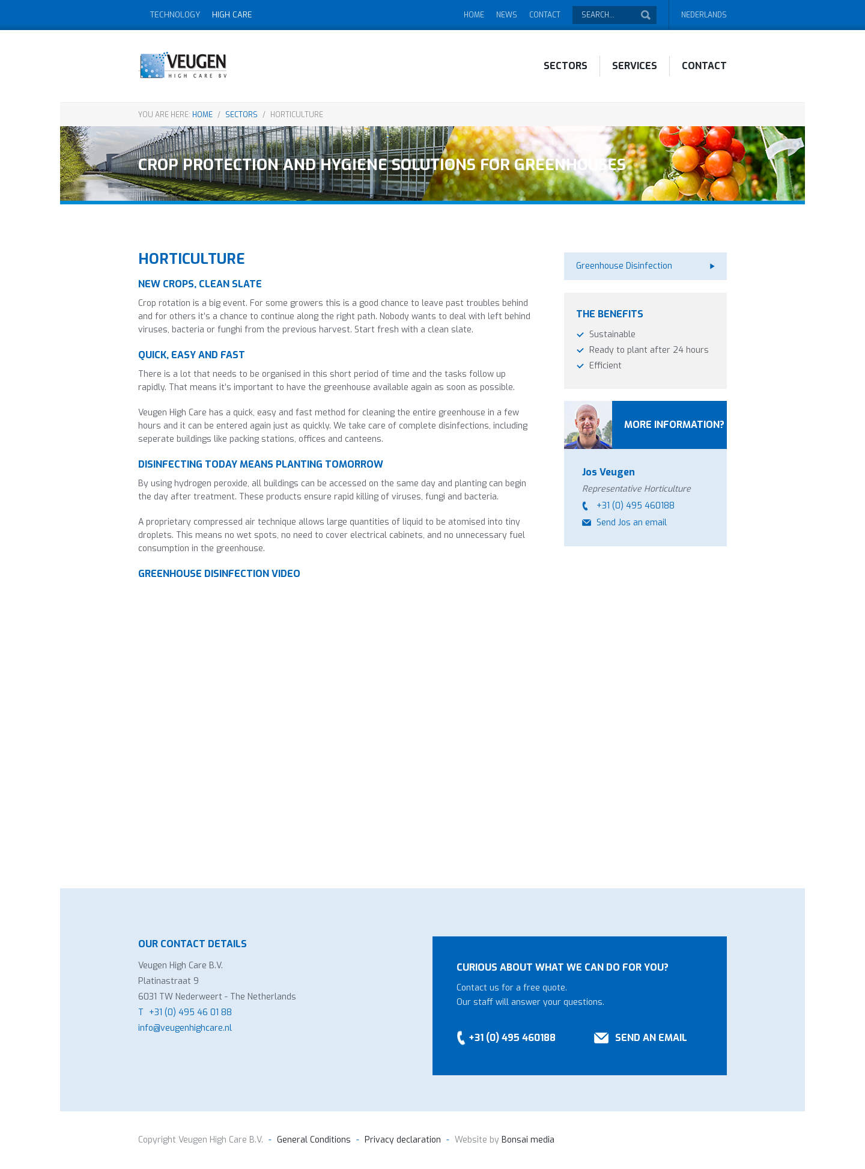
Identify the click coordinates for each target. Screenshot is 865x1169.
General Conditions (314, 1140)
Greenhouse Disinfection (624, 266)
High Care (232, 15)
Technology (175, 15)
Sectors (565, 66)
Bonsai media (526, 1140)
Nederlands (704, 15)
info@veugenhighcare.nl (185, 1028)
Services (634, 66)
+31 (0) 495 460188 (635, 505)
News (506, 15)
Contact (544, 15)
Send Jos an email (631, 522)
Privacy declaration (403, 1140)
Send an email (651, 1037)
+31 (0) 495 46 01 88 (190, 1012)
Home (474, 15)
